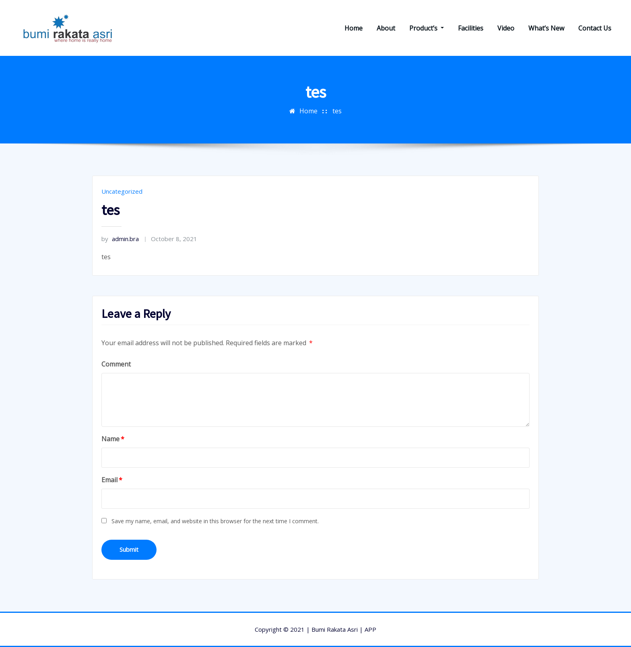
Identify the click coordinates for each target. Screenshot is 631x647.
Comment (116, 364)
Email (111, 479)
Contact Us (594, 28)
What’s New (546, 28)
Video (505, 28)
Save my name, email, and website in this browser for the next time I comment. (215, 521)
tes (337, 110)
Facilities (470, 28)
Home (353, 28)
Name (112, 438)
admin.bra (120, 239)
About (386, 28)
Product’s (426, 28)
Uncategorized (121, 191)
